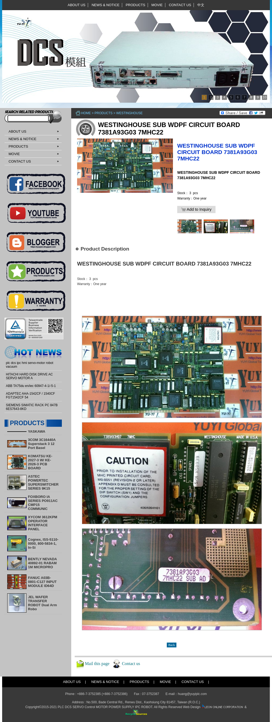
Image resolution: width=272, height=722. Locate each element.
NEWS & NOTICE (105, 5)
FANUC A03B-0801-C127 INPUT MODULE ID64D (42, 582)
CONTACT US (180, 5)
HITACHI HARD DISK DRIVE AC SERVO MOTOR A (29, 376)
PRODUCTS (135, 5)
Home (86, 113)
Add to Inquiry (196, 209)
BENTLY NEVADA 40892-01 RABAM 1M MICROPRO (42, 563)
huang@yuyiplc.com (192, 694)
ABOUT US (76, 5)
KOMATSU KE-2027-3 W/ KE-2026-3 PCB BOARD (40, 462)
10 (264, 97)
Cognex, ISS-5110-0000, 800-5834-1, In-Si (43, 543)
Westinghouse (129, 113)
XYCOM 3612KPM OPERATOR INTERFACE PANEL (42, 523)
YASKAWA (37, 431)
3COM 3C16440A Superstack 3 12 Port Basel (42, 444)
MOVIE (157, 5)
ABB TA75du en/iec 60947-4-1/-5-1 (31, 386)
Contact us (131, 663)
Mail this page (97, 663)
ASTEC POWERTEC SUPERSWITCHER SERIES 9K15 (43, 482)
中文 (200, 5)
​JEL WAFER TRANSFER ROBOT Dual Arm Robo (42, 603)
